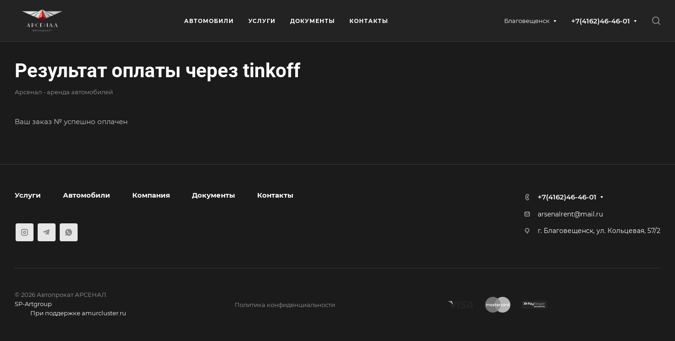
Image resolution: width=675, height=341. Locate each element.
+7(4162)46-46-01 (600, 21)
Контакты (275, 195)
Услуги (28, 195)
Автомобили (86, 195)
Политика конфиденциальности (285, 304)
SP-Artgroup (33, 303)
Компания (151, 195)
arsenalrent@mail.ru (570, 214)
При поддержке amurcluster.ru (70, 313)
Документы (213, 195)
